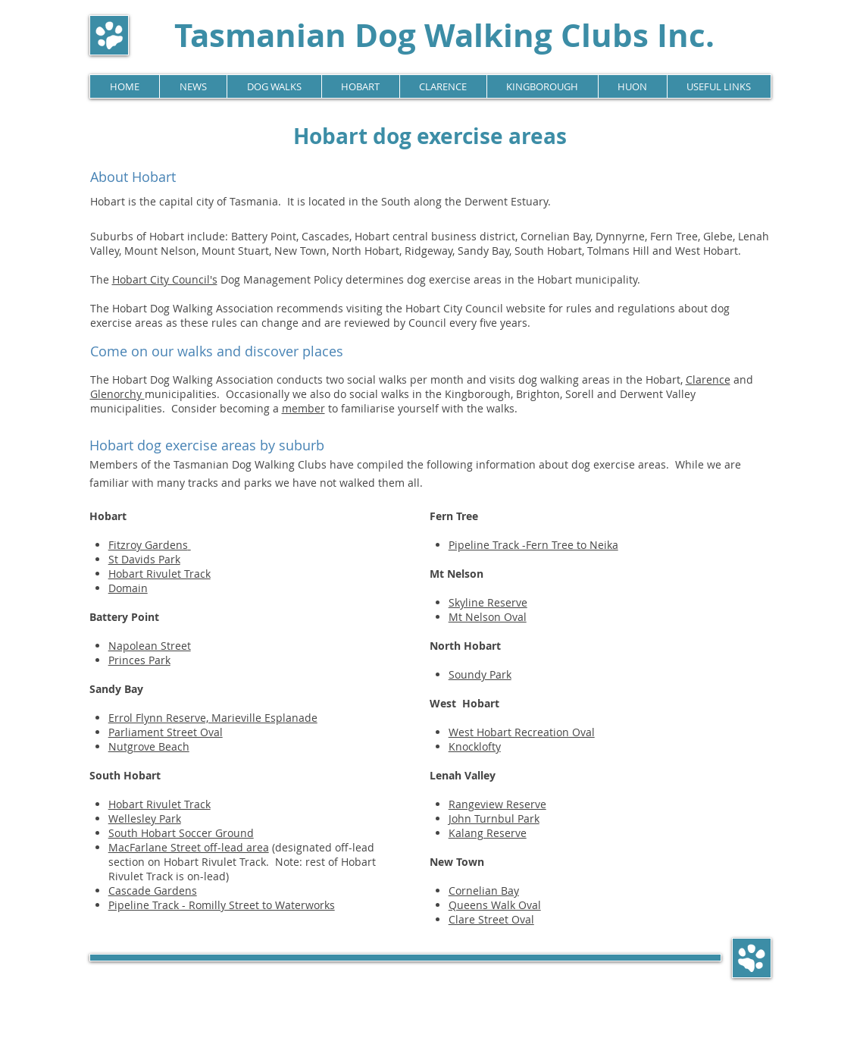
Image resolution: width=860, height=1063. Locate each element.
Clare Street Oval (491, 919)
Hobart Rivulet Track (159, 573)
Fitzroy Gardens (148, 545)
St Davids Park (144, 559)
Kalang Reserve (488, 833)
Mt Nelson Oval (488, 617)
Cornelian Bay (484, 890)
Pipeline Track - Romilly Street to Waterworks (221, 905)
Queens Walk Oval (495, 905)
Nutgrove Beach (148, 746)
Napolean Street (149, 645)
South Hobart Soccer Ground (181, 833)
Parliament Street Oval (165, 732)
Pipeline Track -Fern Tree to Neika (533, 545)
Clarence (708, 379)
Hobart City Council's (164, 279)
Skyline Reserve (488, 602)
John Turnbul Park (494, 818)
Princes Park (139, 660)
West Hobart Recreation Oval (522, 732)
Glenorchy (117, 394)
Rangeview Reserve (497, 804)
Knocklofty (475, 746)
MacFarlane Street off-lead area (188, 847)
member (303, 408)
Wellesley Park (144, 818)
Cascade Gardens (152, 890)
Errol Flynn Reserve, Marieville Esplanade (212, 717)
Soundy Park (480, 674)
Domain (128, 588)
